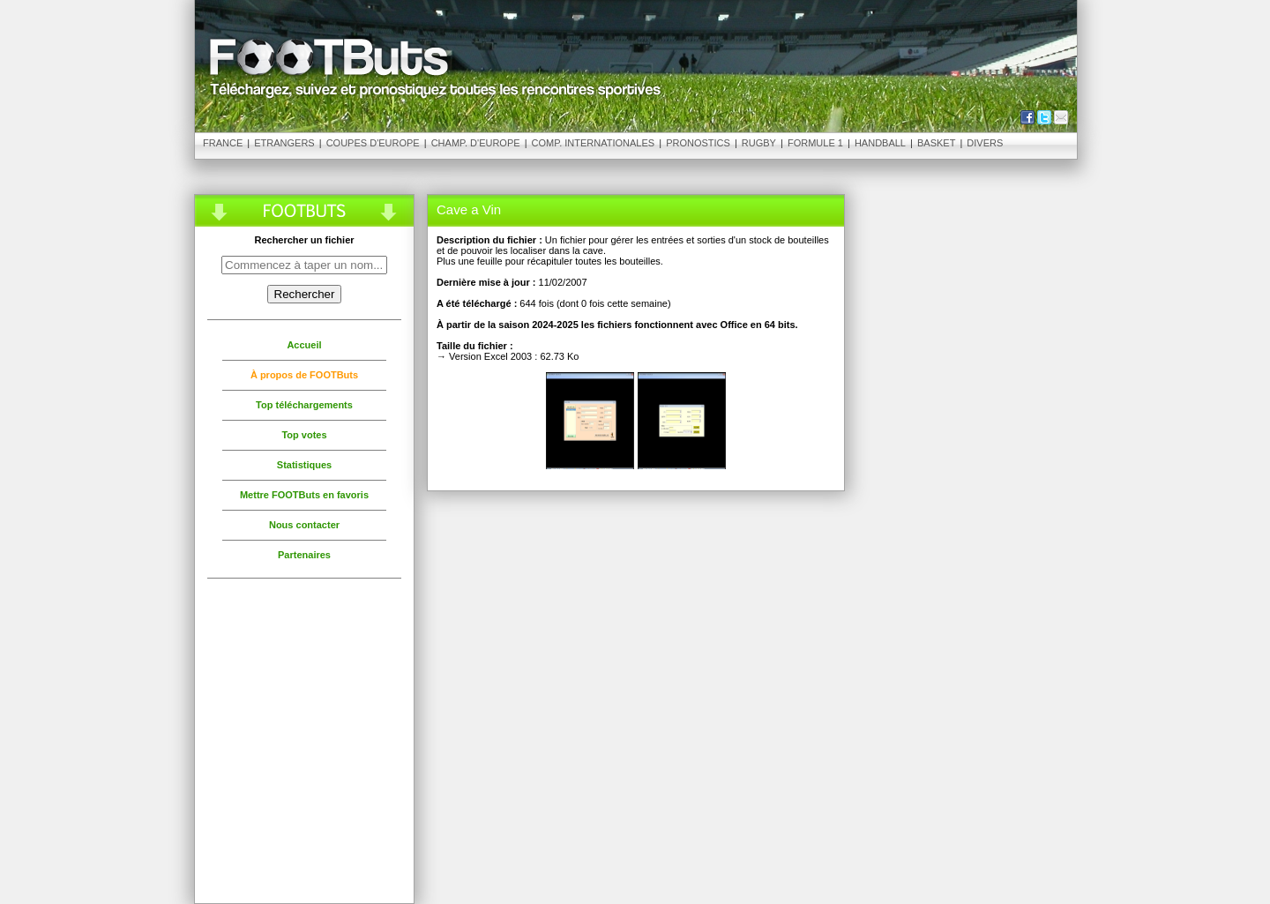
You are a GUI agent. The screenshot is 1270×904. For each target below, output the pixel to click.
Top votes (303, 435)
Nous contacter (304, 524)
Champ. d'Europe (475, 143)
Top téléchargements (304, 405)
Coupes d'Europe (373, 143)
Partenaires (304, 554)
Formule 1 (815, 143)
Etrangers (284, 143)
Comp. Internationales (593, 143)
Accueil (304, 345)
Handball (880, 143)
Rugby (759, 143)
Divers (985, 143)
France (223, 143)
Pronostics (698, 143)
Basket (936, 143)
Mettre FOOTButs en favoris (304, 494)
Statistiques (304, 464)
